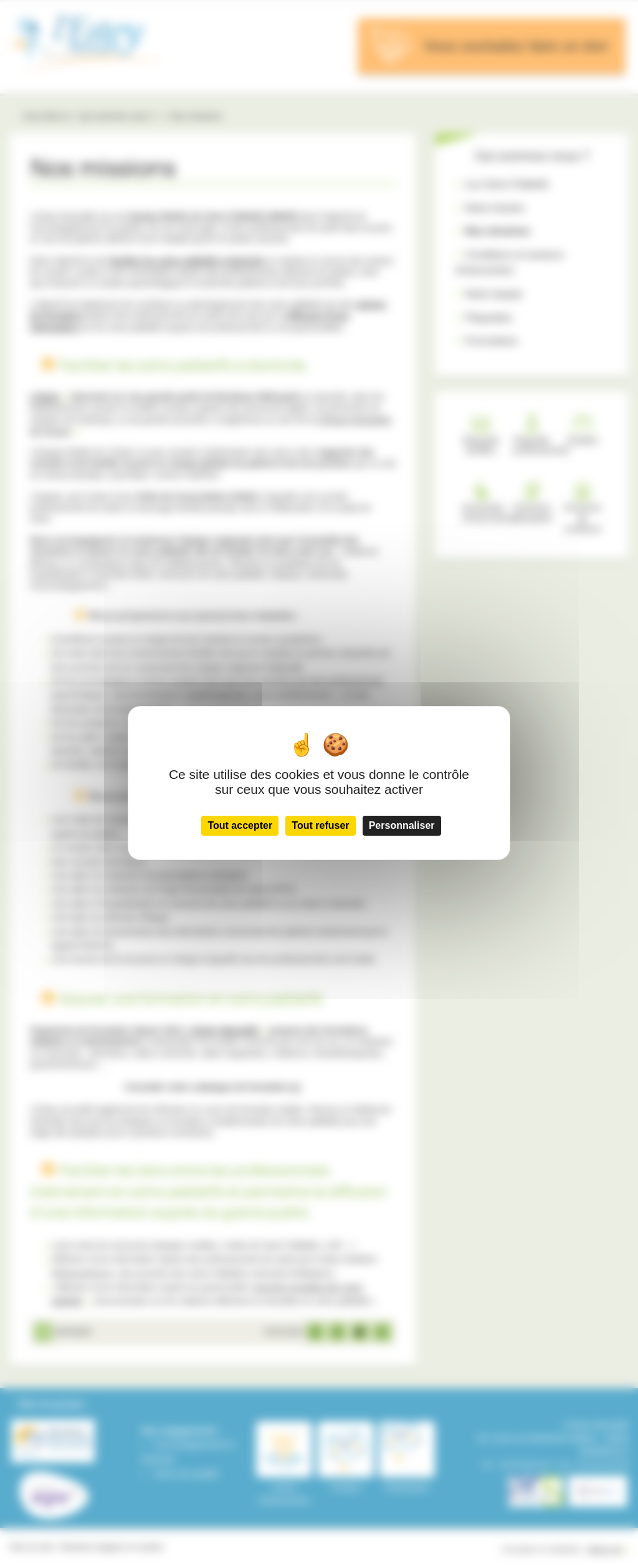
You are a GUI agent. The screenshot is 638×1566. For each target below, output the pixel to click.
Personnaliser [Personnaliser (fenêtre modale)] (402, 825)
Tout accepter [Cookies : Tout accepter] (239, 825)
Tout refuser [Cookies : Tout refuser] (320, 825)
